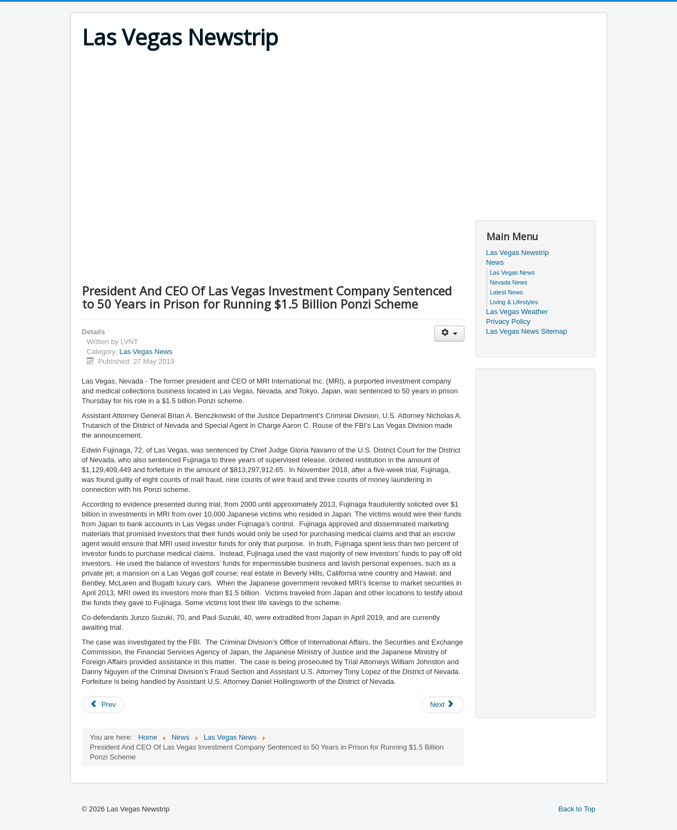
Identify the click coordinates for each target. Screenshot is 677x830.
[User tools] (449, 333)
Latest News (506, 292)
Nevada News (508, 282)
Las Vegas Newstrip (517, 252)
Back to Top (577, 809)
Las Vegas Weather (517, 311)
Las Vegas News (145, 351)
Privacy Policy (508, 321)
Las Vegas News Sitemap (526, 331)
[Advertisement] (339, 132)
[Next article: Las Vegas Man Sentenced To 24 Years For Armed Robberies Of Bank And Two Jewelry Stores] (443, 704)
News (495, 262)
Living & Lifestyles (514, 302)
